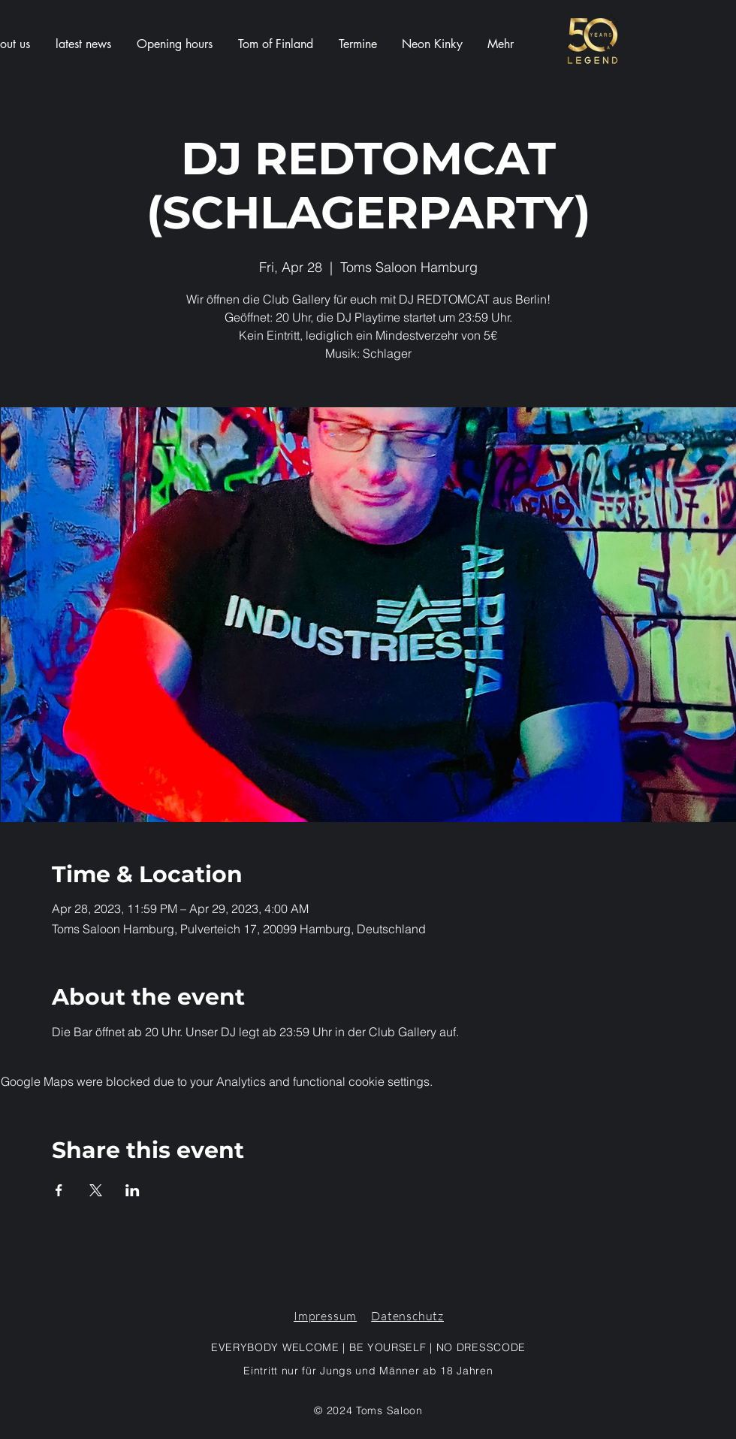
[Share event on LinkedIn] (132, 1190)
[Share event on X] (96, 1190)
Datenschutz (407, 1315)
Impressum (325, 1315)
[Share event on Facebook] (59, 1190)
